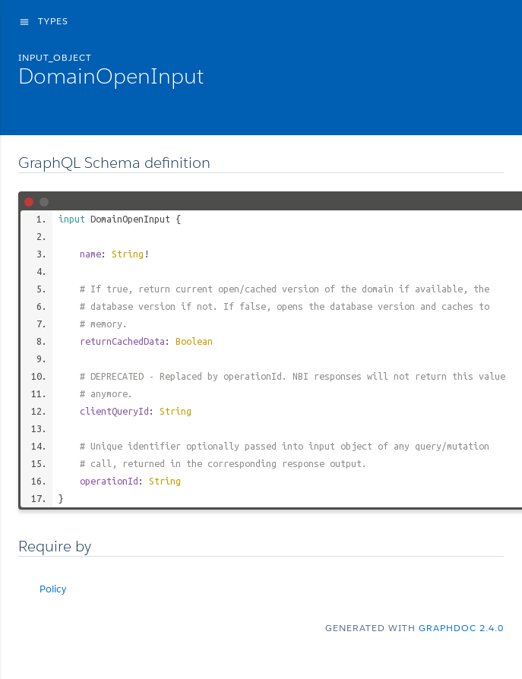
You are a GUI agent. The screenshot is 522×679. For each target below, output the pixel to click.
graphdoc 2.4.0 (461, 627)
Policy (53, 589)
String (128, 253)
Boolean (194, 341)
